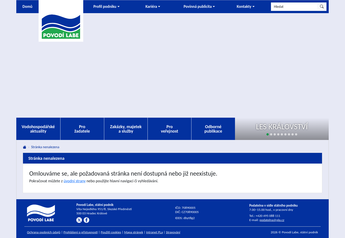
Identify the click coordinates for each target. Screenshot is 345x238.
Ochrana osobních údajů (43, 232)
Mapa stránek (133, 232)
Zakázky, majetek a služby (126, 129)
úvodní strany (75, 180)
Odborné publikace (213, 129)
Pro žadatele (82, 129)
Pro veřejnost (169, 129)
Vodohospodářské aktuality (38, 129)
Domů (27, 6)
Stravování (173, 232)
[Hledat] (294, 6)
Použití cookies (111, 232)
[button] (106, 6)
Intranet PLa (154, 232)
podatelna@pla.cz (272, 220)
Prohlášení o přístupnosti (80, 232)
